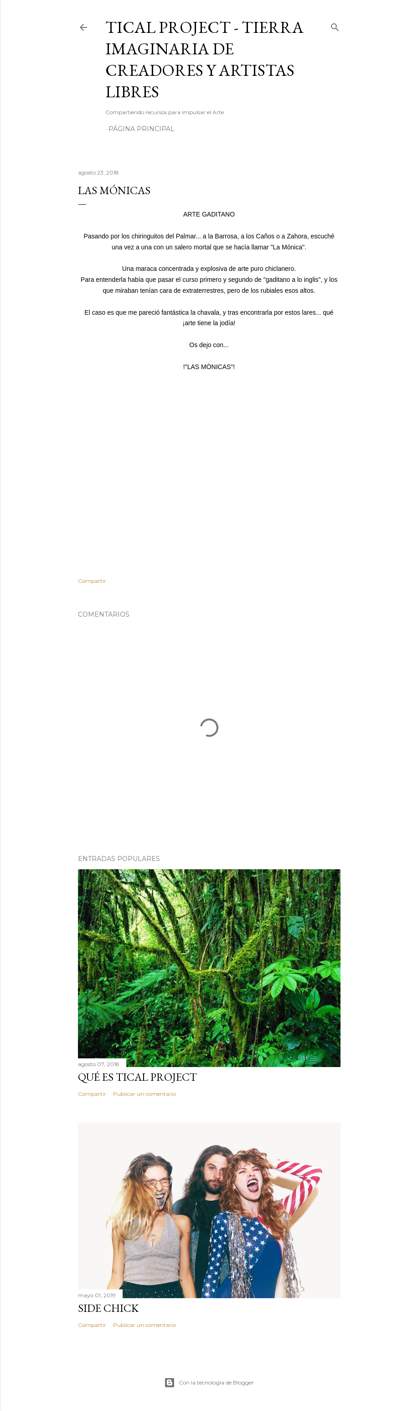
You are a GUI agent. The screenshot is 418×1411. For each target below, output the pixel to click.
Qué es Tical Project (137, 1077)
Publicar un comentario (144, 1093)
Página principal (141, 129)
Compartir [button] (92, 580)
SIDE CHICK (108, 1308)
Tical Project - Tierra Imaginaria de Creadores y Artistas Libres (204, 59)
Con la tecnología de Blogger (209, 1382)
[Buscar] (335, 25)
